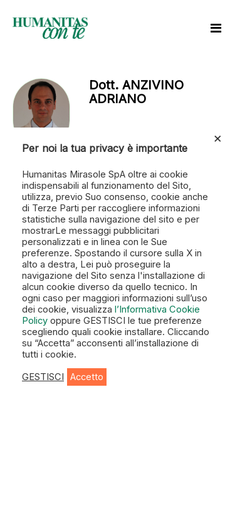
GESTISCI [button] (43, 377)
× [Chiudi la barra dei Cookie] (217, 137)
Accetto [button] (86, 377)
